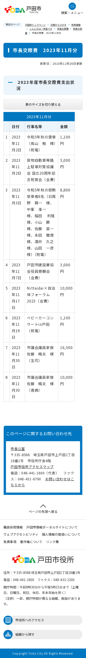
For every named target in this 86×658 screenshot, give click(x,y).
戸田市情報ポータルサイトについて (52, 527)
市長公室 (18, 448)
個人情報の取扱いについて (61, 534)
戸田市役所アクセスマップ (32, 466)
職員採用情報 (13, 527)
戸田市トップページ (35, 24)
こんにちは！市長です (40, 28)
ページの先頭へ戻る (43, 509)
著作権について (31, 541)
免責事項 (9, 541)
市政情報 (75, 24)
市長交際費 (63, 28)
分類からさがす (58, 24)
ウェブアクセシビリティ (20, 534)
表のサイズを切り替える (43, 104)
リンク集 (52, 541)
